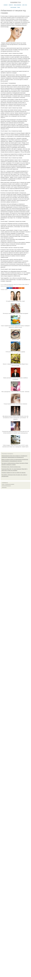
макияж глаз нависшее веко (8, 650)
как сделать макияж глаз (9, 651)
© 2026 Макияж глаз (5, 848)
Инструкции (13, 7)
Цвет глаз (24, 4)
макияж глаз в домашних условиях (19, 650)
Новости (11, 4)
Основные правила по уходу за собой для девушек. (14, 838)
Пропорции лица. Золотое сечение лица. (11, 832)
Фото (18, 7)
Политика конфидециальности (6, 851)
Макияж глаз (15, 2)
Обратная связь (4, 853)
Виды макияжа (17, 4)
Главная (6, 4)
